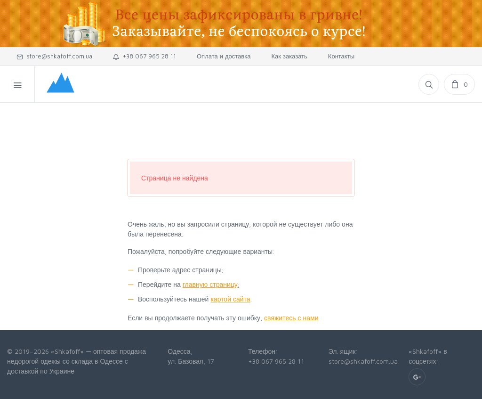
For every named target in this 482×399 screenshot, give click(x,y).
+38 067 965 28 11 (144, 56)
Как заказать (289, 56)
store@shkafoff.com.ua (54, 56)
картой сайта (230, 299)
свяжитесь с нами (291, 318)
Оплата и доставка (223, 56)
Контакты (341, 56)
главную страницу (210, 284)
